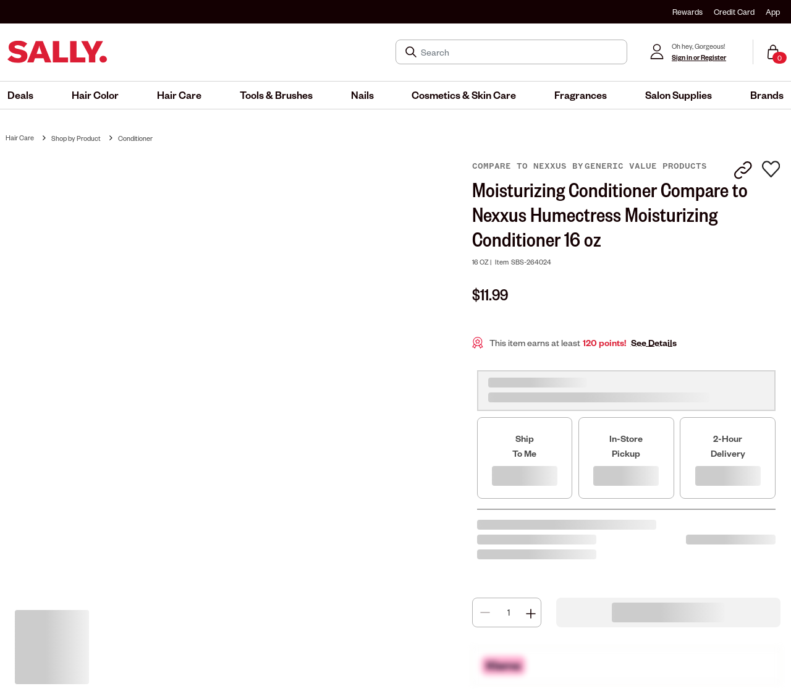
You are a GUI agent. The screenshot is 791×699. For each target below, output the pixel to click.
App (773, 12)
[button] (20, 95)
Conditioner (135, 138)
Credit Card (734, 12)
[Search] (520, 52)
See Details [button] (654, 343)
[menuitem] (20, 95)
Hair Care (20, 137)
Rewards (687, 12)
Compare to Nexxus (522, 166)
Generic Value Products (646, 166)
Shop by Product (76, 138)
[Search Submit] (412, 51)
